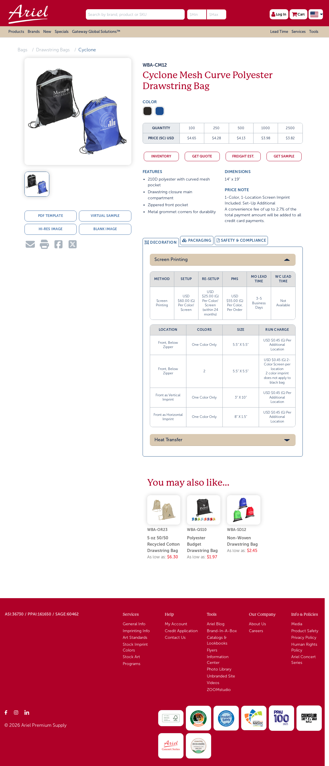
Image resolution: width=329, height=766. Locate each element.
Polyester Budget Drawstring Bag (202, 543)
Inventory (161, 156)
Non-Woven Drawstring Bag (242, 540)
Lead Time (279, 31)
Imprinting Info (136, 630)
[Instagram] (16, 712)
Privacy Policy (303, 637)
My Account (176, 624)
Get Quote (202, 156)
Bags (22, 49)
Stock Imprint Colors (135, 647)
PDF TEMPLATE (50, 216)
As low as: (162, 556)
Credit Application (181, 630)
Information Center (217, 659)
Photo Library (219, 669)
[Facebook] (6, 712)
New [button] (47, 31)
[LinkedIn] (26, 712)
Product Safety (304, 630)
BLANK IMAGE (105, 229)
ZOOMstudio (219, 689)
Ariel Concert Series (303, 659)
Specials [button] (62, 31)
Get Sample (284, 156)
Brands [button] (34, 31)
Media (296, 624)
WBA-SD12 (236, 529)
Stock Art (131, 656)
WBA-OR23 (157, 529)
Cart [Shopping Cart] (298, 14)
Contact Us (175, 637)
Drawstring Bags (53, 49)
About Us (257, 624)
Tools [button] (313, 31)
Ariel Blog (215, 624)
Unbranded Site (221, 675)
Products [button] (16, 31)
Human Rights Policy (304, 647)
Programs (131, 663)
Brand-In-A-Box (222, 630)
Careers (256, 630)
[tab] (161, 242)
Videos (213, 682)
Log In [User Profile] (278, 14)
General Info (134, 624)
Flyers (212, 649)
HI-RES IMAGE (51, 229)
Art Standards (135, 637)
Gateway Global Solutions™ (96, 31)
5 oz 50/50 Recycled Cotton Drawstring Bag (163, 543)
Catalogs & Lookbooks (217, 640)
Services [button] (299, 31)
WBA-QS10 (197, 529)
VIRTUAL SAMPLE (105, 216)
